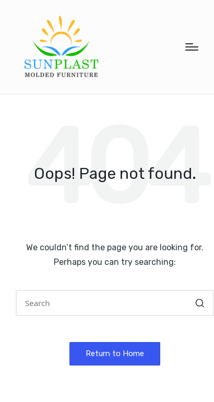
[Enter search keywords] (115, 303)
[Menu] (191, 47)
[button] (199, 303)
